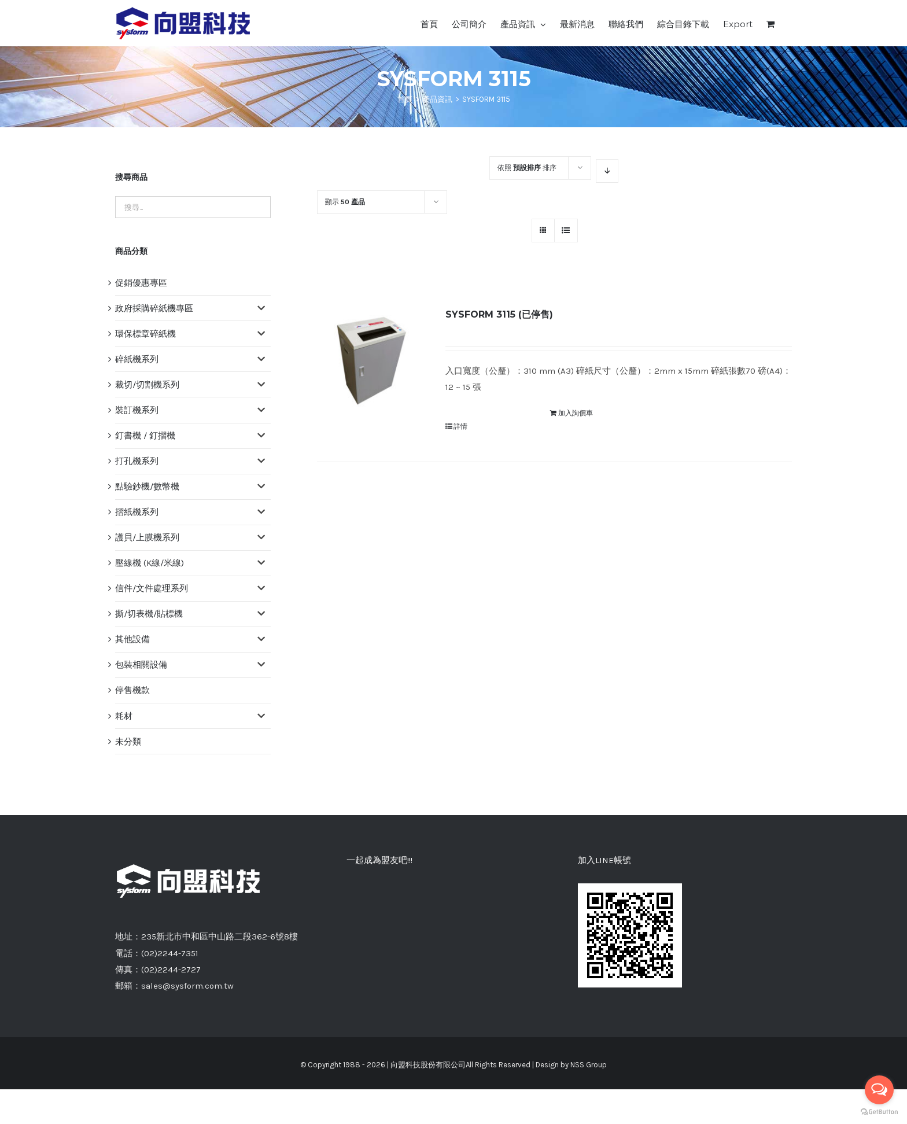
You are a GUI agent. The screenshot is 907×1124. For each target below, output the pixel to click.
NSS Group (588, 1064)
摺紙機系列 (136, 512)
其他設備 (132, 639)
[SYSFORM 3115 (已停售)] (371, 360)
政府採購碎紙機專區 (154, 308)
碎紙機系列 (136, 359)
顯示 (345, 202)
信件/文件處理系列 (151, 588)
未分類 (128, 741)
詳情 (460, 426)
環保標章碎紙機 (145, 334)
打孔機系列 (136, 461)
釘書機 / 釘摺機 (145, 435)
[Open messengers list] (879, 1089)
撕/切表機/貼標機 (149, 614)
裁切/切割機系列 (147, 384)
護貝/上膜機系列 (147, 537)
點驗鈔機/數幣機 (147, 486)
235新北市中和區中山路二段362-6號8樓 (219, 936)
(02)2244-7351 (169, 953)
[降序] (607, 171)
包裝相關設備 (141, 664)
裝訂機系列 (136, 410)
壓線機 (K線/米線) (149, 563)
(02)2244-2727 (171, 969)
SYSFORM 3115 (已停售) (499, 314)
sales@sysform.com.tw (187, 986)
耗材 (123, 716)
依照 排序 (526, 168)
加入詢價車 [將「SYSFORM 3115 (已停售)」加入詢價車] (575, 413)
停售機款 (132, 690)
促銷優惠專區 (141, 283)
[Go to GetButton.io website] (879, 1112)
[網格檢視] (566, 230)
